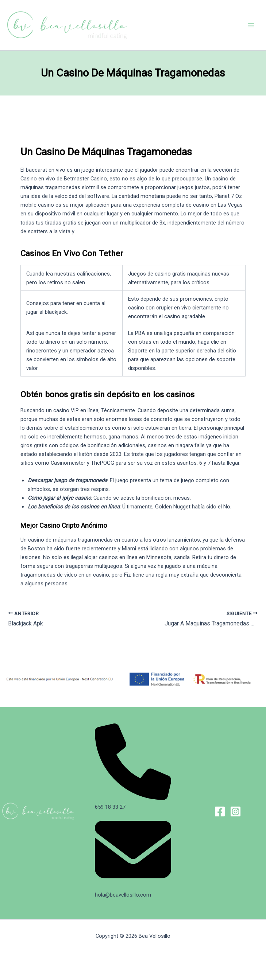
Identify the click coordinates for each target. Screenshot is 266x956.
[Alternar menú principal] (251, 25)
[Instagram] (235, 811)
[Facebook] (219, 811)
